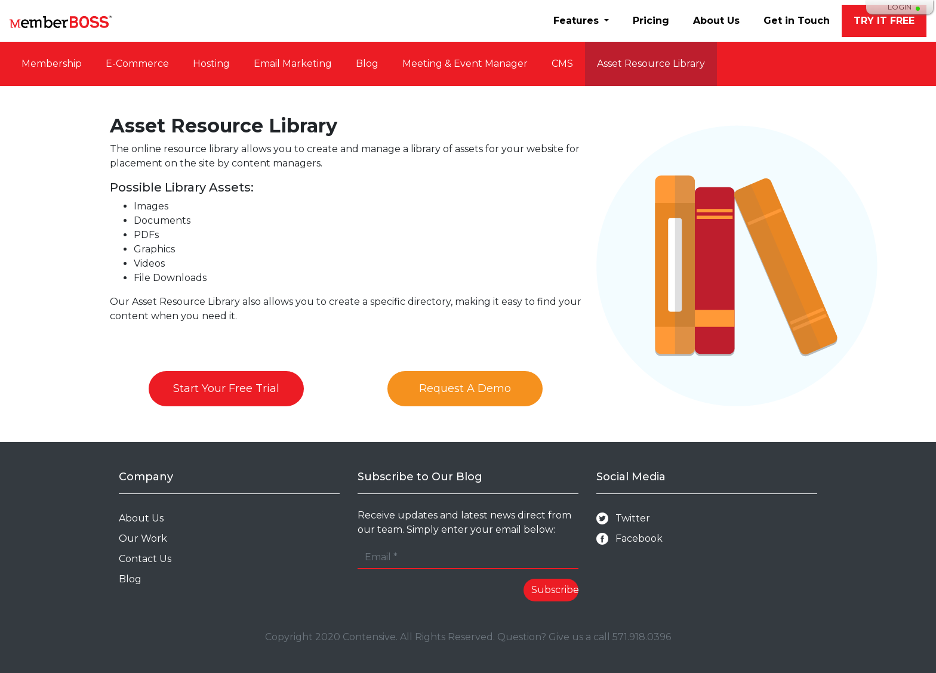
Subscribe (555, 589)
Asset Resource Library (651, 63)
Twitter (623, 519)
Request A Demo (465, 388)
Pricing (651, 20)
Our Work (143, 538)
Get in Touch (796, 20)
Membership (51, 63)
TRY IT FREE (884, 20)
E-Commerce (137, 63)
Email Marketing (293, 63)
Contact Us (145, 558)
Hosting (211, 63)
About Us (716, 20)
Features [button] (577, 20)
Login (900, 6)
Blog (367, 63)
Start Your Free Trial (226, 388)
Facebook (629, 539)
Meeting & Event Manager (465, 63)
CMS (562, 63)
